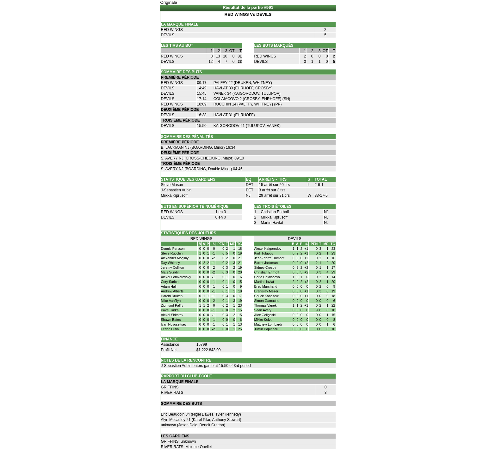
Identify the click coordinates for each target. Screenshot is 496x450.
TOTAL (320, 179)
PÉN (220, 244)
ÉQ (248, 179)
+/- (213, 244)
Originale (168, 2)
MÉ (232, 244)
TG (239, 244)
